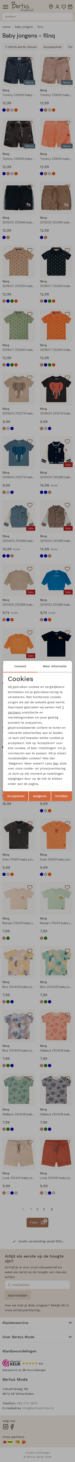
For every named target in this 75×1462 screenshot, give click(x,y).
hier (56, 763)
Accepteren (15, 796)
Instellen (61, 796)
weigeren (40, 796)
